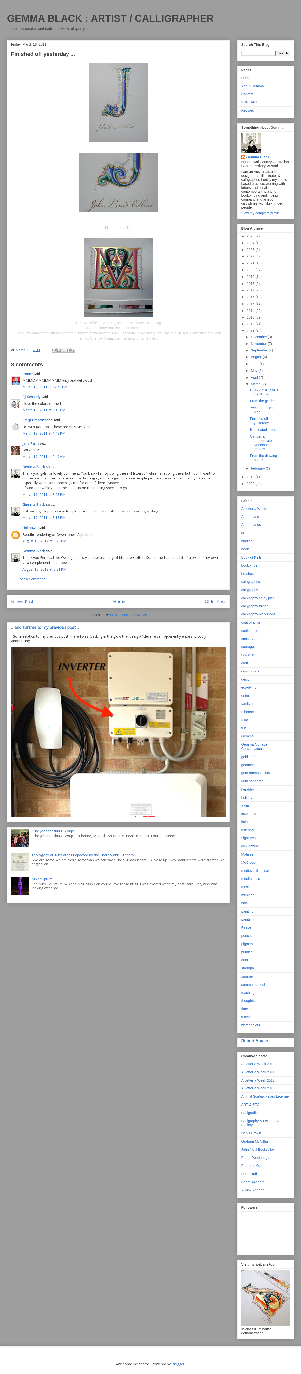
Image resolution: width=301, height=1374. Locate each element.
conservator (250, 639)
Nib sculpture (42, 879)
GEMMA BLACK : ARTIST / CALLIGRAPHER (110, 18)
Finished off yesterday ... (261, 421)
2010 (251, 477)
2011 (251, 331)
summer (247, 976)
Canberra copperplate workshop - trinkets (261, 442)
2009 (251, 484)
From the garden (263, 401)
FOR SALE (250, 102)
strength (247, 968)
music (246, 887)
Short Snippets (252, 1182)
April (255, 377)
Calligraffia (249, 1113)
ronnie (27, 373)
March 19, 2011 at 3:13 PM (43, 517)
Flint (244, 720)
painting (247, 911)
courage (247, 647)
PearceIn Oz (251, 1166)
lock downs (250, 846)
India (245, 805)
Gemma (247, 736)
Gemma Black (33, 466)
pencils (246, 936)
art (243, 533)
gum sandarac (252, 781)
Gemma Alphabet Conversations (254, 746)
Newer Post (22, 601)
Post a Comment (31, 579)
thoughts (248, 1001)
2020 (251, 270)
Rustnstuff (249, 1174)
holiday (246, 797)
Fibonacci (248, 712)
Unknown (29, 527)
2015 (251, 304)
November (259, 344)
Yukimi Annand (253, 1190)
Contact (247, 94)
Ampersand (250, 517)
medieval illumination (257, 871)
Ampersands (251, 525)
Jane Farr (29, 443)
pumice (247, 952)
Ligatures (248, 838)
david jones (250, 671)
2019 (251, 277)
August (257, 357)
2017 (251, 290)
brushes (247, 573)
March (256, 384)
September (260, 350)
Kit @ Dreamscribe (37, 420)
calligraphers (251, 582)
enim (245, 696)
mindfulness (250, 879)
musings (247, 895)
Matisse (247, 854)
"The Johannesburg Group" (53, 831)
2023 (251, 250)
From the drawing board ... (263, 458)
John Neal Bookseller (257, 1149)
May (254, 371)
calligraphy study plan (258, 598)
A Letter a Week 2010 (258, 1064)
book (245, 549)
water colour (250, 1025)
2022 (251, 256)
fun (243, 728)
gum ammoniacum (255, 773)
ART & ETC (250, 1105)
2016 (251, 297)
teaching (248, 993)
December (259, 337)
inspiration (249, 814)
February (258, 468)
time (244, 1009)
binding (247, 541)
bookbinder (250, 565)
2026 (251, 236)
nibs (244, 903)
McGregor (249, 862)
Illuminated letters (263, 430)
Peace (246, 927)
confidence (249, 631)
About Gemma (252, 86)
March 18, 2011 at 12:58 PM (44, 386)
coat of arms (251, 622)
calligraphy (249, 590)
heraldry (247, 789)
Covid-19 (248, 655)
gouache (248, 765)
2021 (251, 263)
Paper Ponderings (255, 1158)
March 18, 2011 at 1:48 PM (43, 410)
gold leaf (248, 757)
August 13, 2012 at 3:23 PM (44, 541)
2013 (251, 317)
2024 (251, 243)
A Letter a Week (253, 509)
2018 (251, 284)
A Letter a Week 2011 (258, 1072)
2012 (251, 324)
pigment (247, 944)
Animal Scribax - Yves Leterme (265, 1096)
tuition (246, 1017)
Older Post (215, 601)
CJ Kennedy (31, 396)
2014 (251, 311)
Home (119, 601)
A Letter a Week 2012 (258, 1080)
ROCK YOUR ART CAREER (264, 392)
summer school (253, 985)
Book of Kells (251, 557)
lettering (247, 830)
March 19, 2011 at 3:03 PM (43, 494)
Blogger (178, 1364)
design (246, 679)
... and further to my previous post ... (45, 627)
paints (246, 919)
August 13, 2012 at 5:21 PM (44, 569)
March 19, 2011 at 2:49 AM (43, 456)
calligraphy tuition (254, 606)
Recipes (247, 110)
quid (244, 960)
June (255, 364)
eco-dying (249, 687)
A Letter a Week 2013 (258, 1088)
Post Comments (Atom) (129, 614)
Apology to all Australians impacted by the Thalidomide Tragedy (83, 855)
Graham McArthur (255, 1141)
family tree (249, 704)
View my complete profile (260, 213)
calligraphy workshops (258, 614)
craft (244, 663)
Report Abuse (254, 1040)
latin (244, 822)
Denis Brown (251, 1133)
